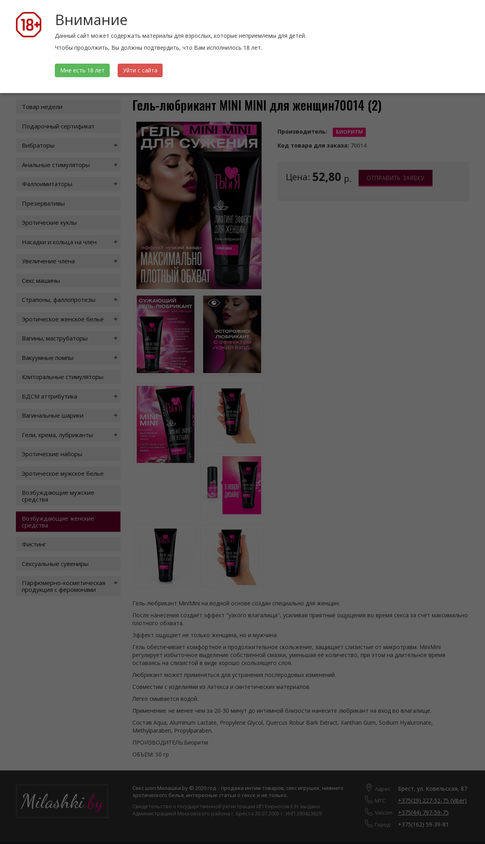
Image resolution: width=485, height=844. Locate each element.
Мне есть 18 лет (82, 70)
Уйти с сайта (140, 70)
